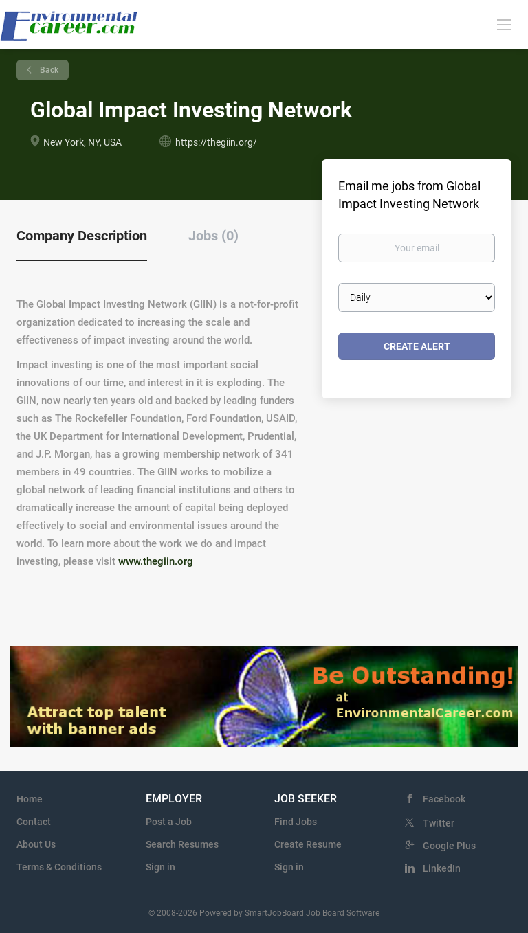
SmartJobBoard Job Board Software (312, 913)
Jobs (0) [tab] (213, 235)
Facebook (444, 799)
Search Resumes (182, 844)
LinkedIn (442, 868)
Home (29, 799)
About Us (36, 844)
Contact (33, 821)
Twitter (438, 823)
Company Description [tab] (81, 235)
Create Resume (308, 844)
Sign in (160, 867)
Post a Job (169, 821)
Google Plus (449, 845)
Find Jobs (295, 821)
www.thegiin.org (155, 561)
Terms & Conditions (59, 867)
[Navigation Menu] (504, 24)
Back (48, 70)
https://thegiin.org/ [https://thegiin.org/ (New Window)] (216, 142)
